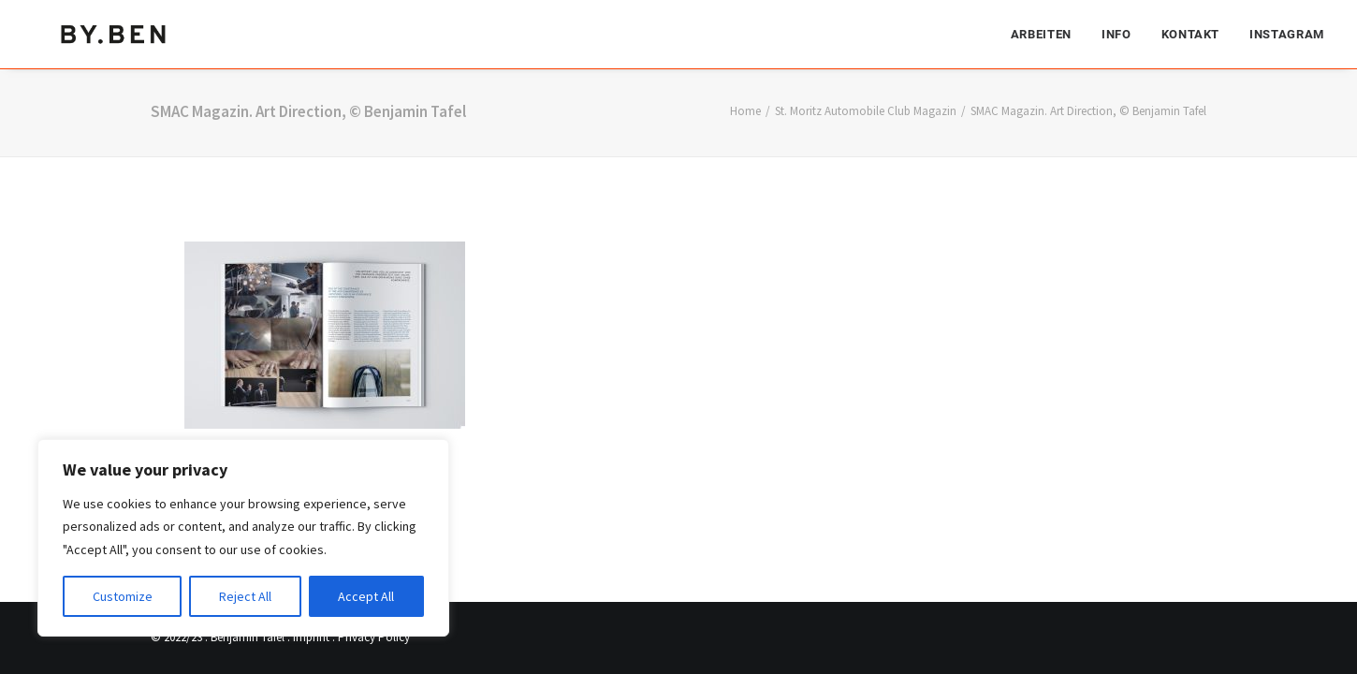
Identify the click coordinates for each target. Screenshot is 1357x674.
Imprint (311, 637)
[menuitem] (1048, 33)
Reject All (245, 596)
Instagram (1286, 33)
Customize (123, 596)
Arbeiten (1041, 33)
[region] (243, 538)
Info (1116, 33)
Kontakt (1190, 33)
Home (745, 111)
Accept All (366, 596)
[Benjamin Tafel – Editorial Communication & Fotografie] (115, 33)
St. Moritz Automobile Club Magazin (865, 111)
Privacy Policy (374, 637)
